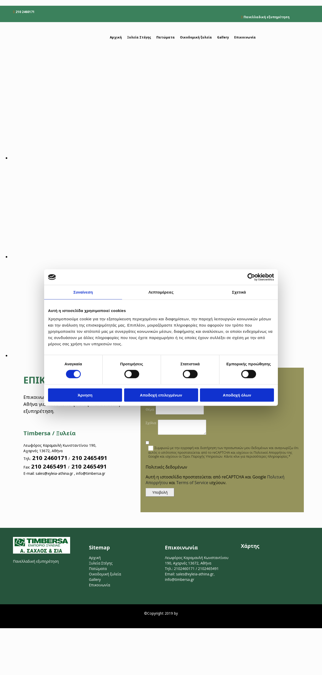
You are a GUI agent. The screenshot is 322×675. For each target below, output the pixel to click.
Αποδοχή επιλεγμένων (161, 395)
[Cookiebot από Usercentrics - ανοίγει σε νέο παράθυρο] (251, 277)
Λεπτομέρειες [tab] (161, 292)
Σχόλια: (151, 422)
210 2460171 (25, 12)
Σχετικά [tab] (239, 292)
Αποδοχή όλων (237, 395)
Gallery (223, 37)
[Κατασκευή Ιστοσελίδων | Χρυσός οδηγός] (8, 623)
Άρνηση (85, 395)
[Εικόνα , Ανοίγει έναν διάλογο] (166, 158)
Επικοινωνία (245, 37)
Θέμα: (150, 409)
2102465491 (208, 568)
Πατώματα (165, 37)
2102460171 (184, 568)
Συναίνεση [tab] (83, 292)
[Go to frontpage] (41, 42)
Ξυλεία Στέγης (139, 37)
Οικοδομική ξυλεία (196, 37)
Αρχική (116, 37)
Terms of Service (192, 482)
